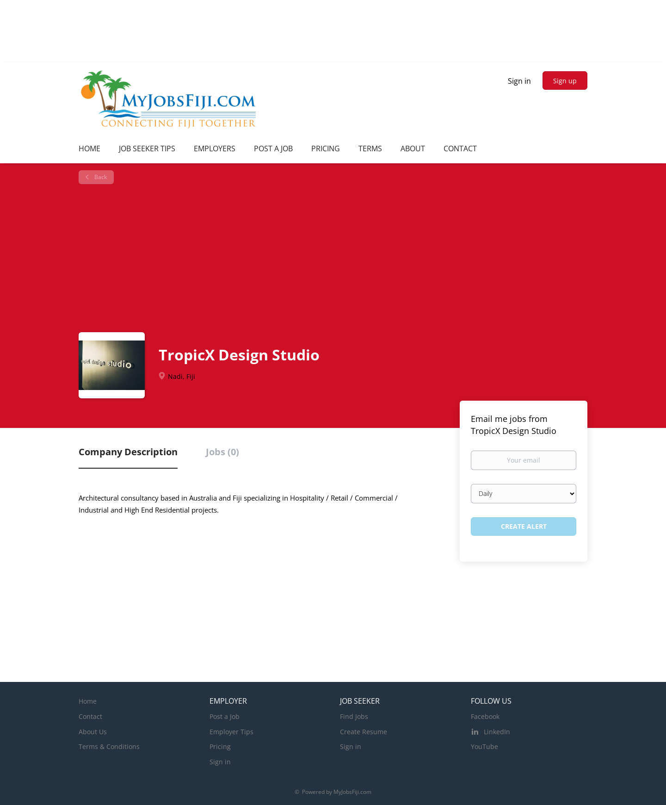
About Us (93, 731)
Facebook (485, 716)
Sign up (565, 80)
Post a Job (225, 716)
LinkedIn (497, 731)
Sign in (519, 81)
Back (100, 177)
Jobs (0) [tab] (222, 452)
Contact (90, 716)
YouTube (484, 746)
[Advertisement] (336, 258)
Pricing (220, 746)
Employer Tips (231, 731)
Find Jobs (354, 716)
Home (88, 701)
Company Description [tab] (128, 452)
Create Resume (363, 731)
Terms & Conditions (109, 746)
